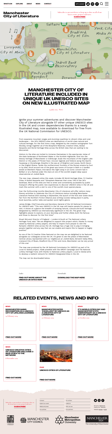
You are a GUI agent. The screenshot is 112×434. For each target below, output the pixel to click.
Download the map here (71, 277)
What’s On (8, 3)
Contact (47, 3)
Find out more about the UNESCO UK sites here (32, 278)
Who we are (69, 406)
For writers (69, 400)
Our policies (43, 409)
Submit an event (44, 403)
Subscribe (79, 17)
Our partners (69, 409)
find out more (13, 337)
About (29, 3)
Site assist (80, 4)
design (101, 409)
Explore (19, 3)
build (105, 409)
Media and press (44, 406)
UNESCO (68, 403)
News (38, 3)
